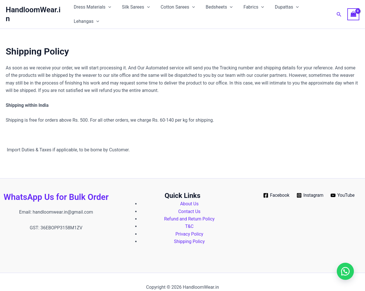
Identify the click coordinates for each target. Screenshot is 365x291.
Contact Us (189, 201)
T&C (189, 216)
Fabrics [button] (248, 9)
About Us (189, 193)
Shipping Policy (189, 231)
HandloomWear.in (35, 9)
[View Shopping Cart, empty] (353, 9)
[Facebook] (276, 184)
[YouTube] (343, 184)
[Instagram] (310, 184)
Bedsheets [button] (215, 9)
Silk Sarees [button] (135, 9)
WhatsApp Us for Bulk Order (56, 186)
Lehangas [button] (313, 9)
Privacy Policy (189, 223)
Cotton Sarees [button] (175, 9)
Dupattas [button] (279, 9)
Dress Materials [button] (93, 9)
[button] (109, 9)
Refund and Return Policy (189, 208)
